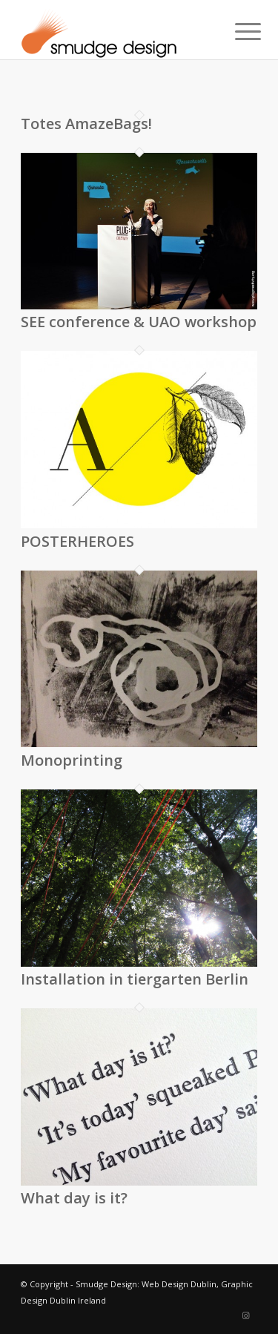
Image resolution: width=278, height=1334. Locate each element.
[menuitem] (236, 31)
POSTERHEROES (77, 541)
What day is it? (74, 1198)
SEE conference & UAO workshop (139, 322)
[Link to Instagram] (246, 1315)
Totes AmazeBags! (86, 124)
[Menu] (236, 31)
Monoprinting (71, 760)
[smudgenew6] (115, 29)
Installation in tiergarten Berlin (134, 979)
